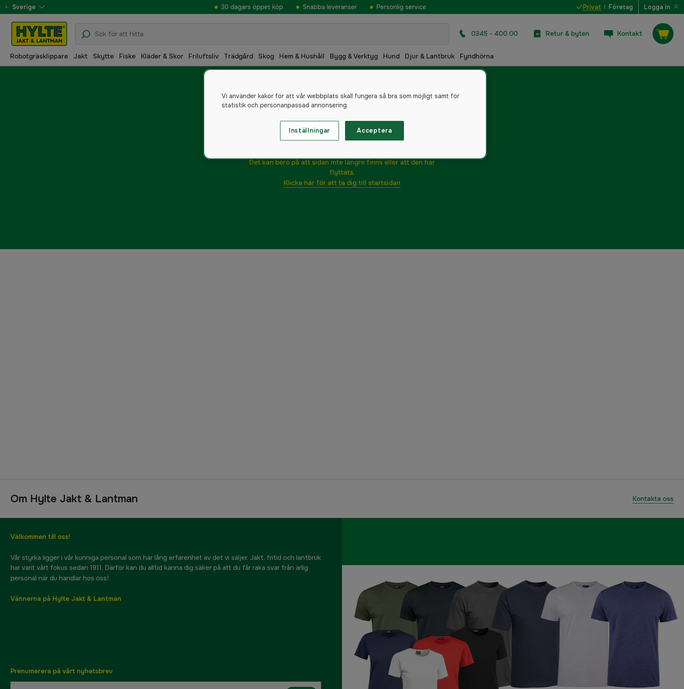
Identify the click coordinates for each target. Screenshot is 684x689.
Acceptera (374, 130)
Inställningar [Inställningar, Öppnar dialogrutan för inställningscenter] (309, 130)
